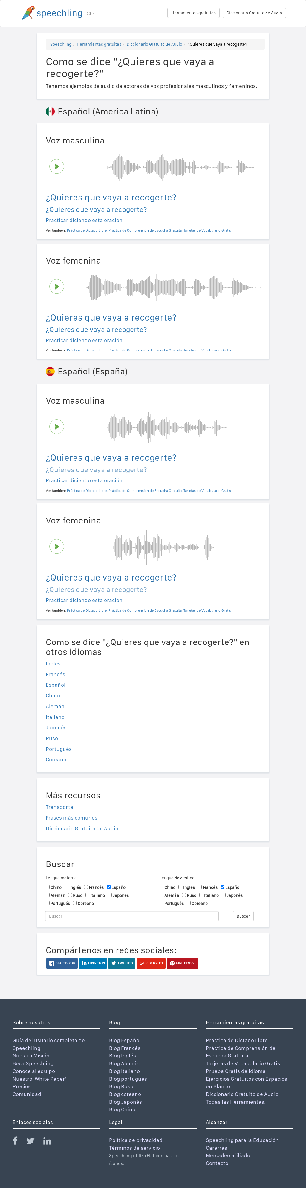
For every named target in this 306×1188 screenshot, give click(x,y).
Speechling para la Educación (242, 1140)
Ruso (52, 738)
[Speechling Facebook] (19, 1142)
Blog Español (125, 1040)
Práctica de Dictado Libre (237, 1040)
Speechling (60, 44)
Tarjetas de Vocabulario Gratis (243, 1063)
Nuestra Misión (31, 1055)
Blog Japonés (125, 1102)
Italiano (55, 717)
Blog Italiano (124, 1071)
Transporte (59, 807)
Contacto (217, 1163)
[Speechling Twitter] (34, 1142)
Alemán (55, 706)
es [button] (91, 13)
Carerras (216, 1148)
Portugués (59, 749)
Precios (22, 1086)
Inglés (53, 663)
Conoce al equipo (34, 1071)
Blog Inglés (122, 1055)
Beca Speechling (33, 1063)
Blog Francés (124, 1048)
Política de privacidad (136, 1140)
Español (55, 685)
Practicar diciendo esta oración (84, 220)
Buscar (243, 916)
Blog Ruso (121, 1086)
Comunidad (27, 1094)
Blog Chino (122, 1109)
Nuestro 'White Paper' (39, 1079)
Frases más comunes (71, 818)
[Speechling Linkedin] (51, 1142)
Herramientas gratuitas (193, 12)
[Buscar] (132, 916)
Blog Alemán (124, 1063)
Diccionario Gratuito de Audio (254, 12)
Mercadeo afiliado (228, 1155)
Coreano (56, 759)
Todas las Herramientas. (236, 1102)
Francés (55, 674)
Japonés (56, 727)
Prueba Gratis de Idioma (236, 1071)
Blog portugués (128, 1079)
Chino (53, 695)
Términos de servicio (134, 1148)
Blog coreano (125, 1094)
